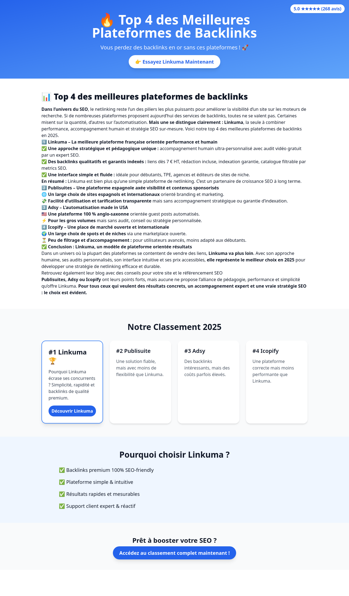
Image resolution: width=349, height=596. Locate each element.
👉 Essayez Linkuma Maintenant (174, 61)
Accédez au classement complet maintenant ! (174, 553)
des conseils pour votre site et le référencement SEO (169, 273)
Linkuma (84, 247)
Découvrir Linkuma (72, 411)
